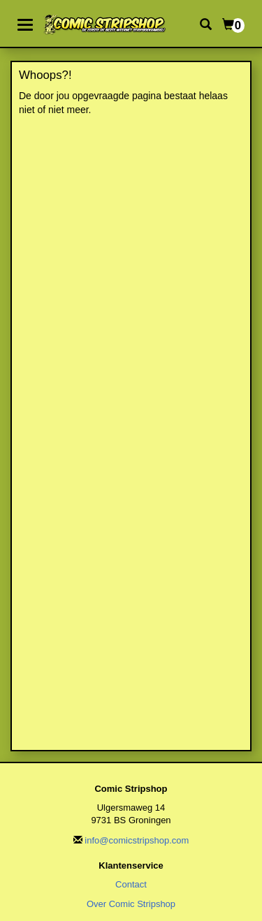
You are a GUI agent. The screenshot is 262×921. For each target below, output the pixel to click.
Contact (131, 884)
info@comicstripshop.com (137, 840)
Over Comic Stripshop (131, 904)
